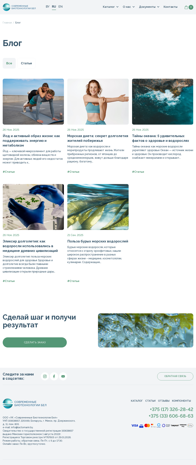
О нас (127, 6)
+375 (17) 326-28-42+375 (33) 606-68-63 (171, 413)
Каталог (109, 6)
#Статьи (9, 171)
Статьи (26, 63)
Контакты (170, 6)
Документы (147, 6)
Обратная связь (175, 376)
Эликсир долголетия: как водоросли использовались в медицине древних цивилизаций (30, 246)
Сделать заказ (35, 342)
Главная (7, 22)
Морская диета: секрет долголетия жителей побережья (97, 138)
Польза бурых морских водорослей (97, 241)
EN (60, 6)
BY (48, 6)
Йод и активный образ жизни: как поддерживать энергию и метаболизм (31, 140)
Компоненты (181, 400)
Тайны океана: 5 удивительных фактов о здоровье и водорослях (160, 138)
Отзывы (164, 400)
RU (54, 6)
